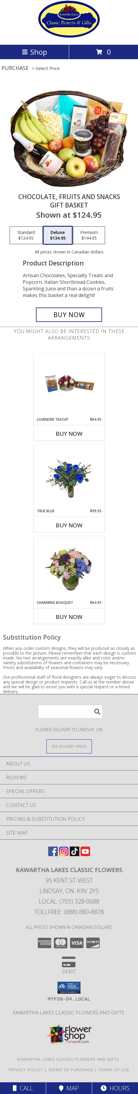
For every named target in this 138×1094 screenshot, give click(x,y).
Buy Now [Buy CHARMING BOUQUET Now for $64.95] (69, 617)
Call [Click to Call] (23, 1088)
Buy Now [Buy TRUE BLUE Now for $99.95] (69, 525)
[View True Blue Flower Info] (69, 477)
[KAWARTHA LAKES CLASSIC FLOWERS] (69, 36)
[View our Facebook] (53, 854)
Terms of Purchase (70, 1069)
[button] (69, 988)
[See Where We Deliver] (69, 746)
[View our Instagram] (64, 854)
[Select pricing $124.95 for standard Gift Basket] (26, 235)
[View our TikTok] (74, 854)
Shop (34, 52)
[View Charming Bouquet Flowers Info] (69, 568)
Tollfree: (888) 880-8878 (69, 912)
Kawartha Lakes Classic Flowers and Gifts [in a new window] (69, 1012)
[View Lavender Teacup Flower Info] (69, 385)
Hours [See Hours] (115, 1088)
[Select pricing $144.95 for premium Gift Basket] (89, 235)
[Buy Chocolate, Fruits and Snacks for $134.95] (69, 315)
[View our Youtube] (85, 854)
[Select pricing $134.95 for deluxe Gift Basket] (58, 235)
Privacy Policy (26, 1069)
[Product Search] (70, 711)
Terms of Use (114, 1069)
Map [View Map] (69, 1088)
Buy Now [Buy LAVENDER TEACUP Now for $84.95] (69, 434)
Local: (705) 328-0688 (69, 901)
